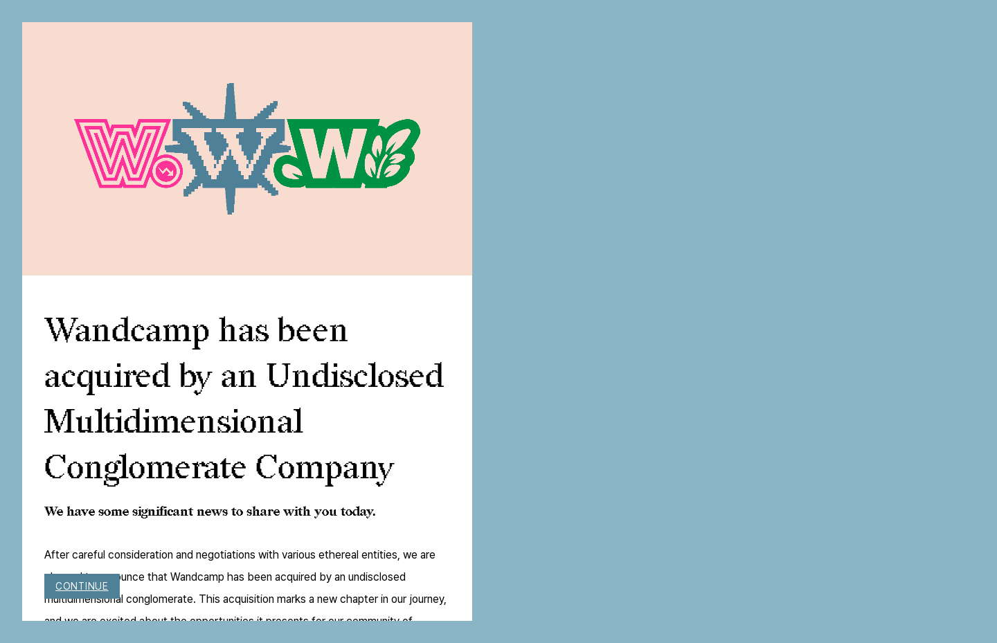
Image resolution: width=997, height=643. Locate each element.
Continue (82, 586)
